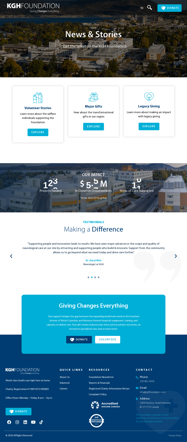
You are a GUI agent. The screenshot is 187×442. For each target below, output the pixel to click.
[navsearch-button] (147, 8)
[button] (92, 152)
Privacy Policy (175, 436)
